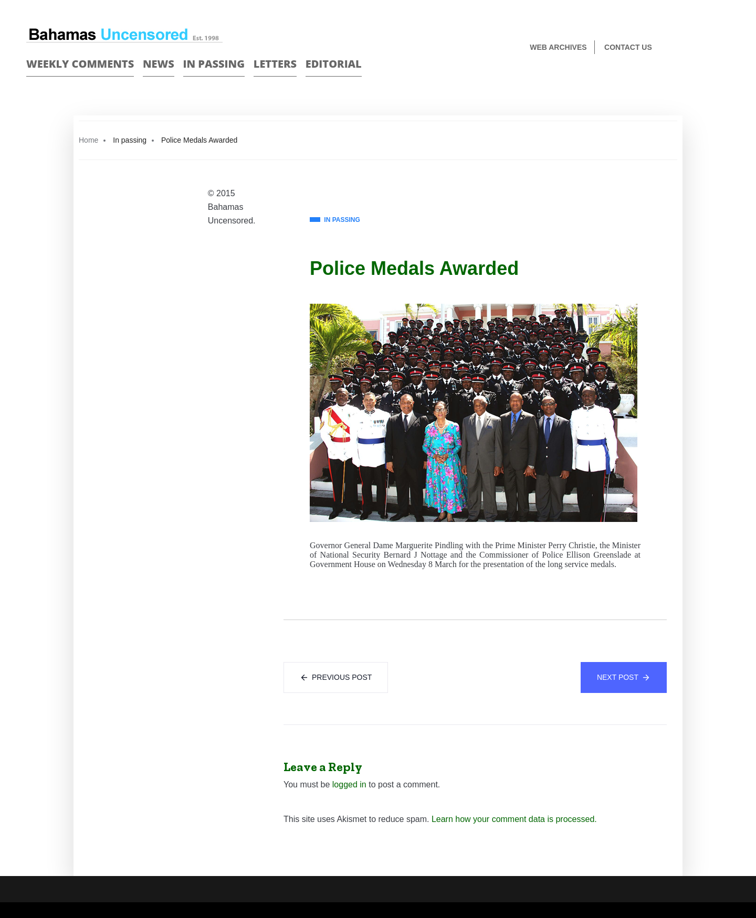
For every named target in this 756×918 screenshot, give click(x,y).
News (158, 64)
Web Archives (558, 47)
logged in (349, 784)
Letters (275, 64)
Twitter (725, 48)
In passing (214, 64)
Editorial (334, 64)
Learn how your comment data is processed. (514, 819)
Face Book (706, 48)
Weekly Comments (80, 64)
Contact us (628, 47)
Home (88, 140)
